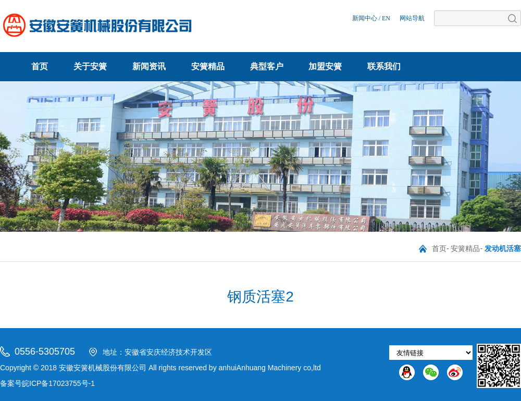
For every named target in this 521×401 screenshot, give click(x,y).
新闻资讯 (149, 66)
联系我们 (384, 66)
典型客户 (266, 66)
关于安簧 (90, 66)
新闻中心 (364, 18)
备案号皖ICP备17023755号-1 (47, 383)
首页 (39, 66)
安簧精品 (208, 66)
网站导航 (412, 18)
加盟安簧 (325, 66)
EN (386, 18)
